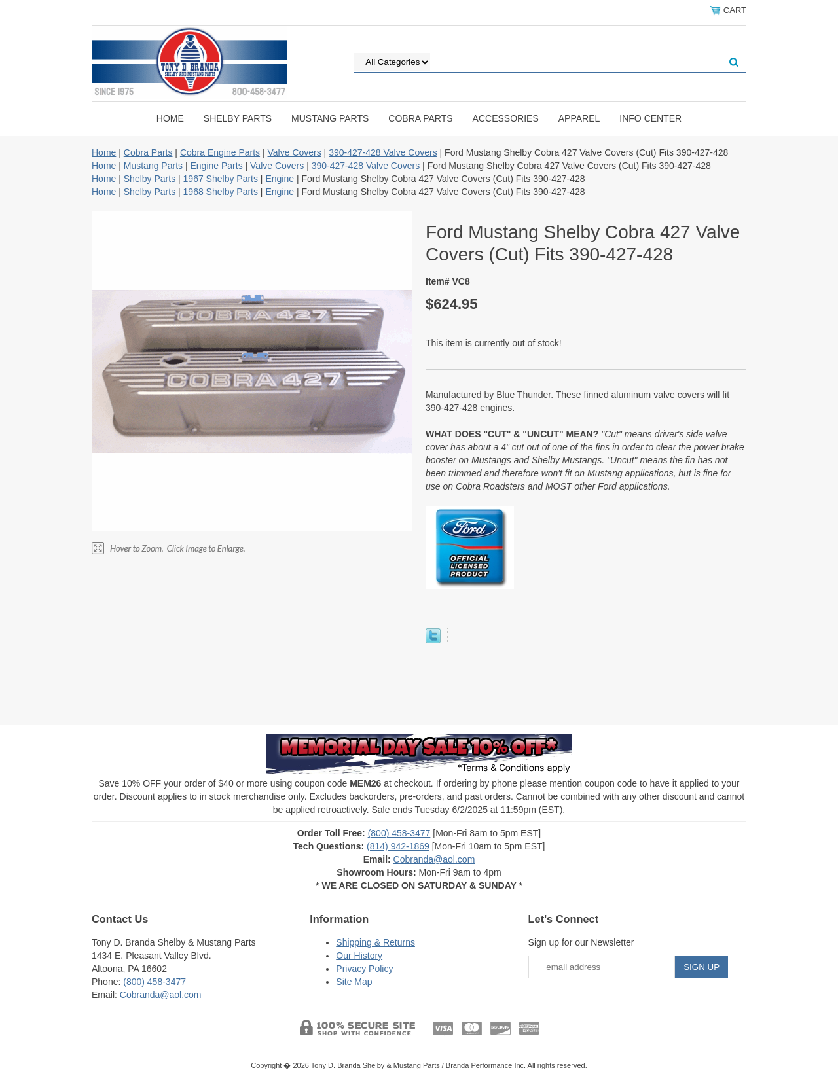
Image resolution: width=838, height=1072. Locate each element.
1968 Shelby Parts (220, 192)
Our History (359, 955)
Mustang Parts (330, 118)
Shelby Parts (238, 118)
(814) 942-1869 (398, 846)
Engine (279, 178)
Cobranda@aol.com (434, 859)
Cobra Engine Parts (220, 152)
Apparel (579, 118)
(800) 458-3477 (399, 833)
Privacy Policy (364, 968)
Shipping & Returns (375, 942)
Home (170, 118)
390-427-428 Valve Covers (383, 152)
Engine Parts (216, 165)
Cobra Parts (420, 118)
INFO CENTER (650, 118)
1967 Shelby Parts (220, 178)
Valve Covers (294, 152)
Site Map (354, 981)
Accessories (506, 118)
